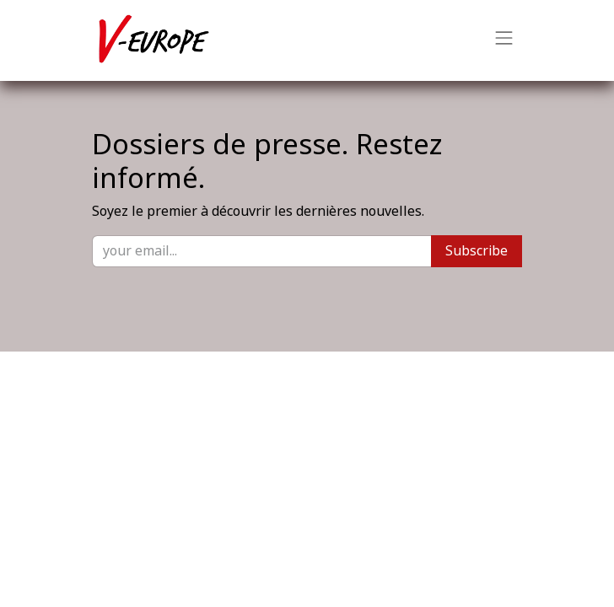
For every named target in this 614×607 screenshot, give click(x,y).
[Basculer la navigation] (504, 40)
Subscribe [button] (476, 251)
